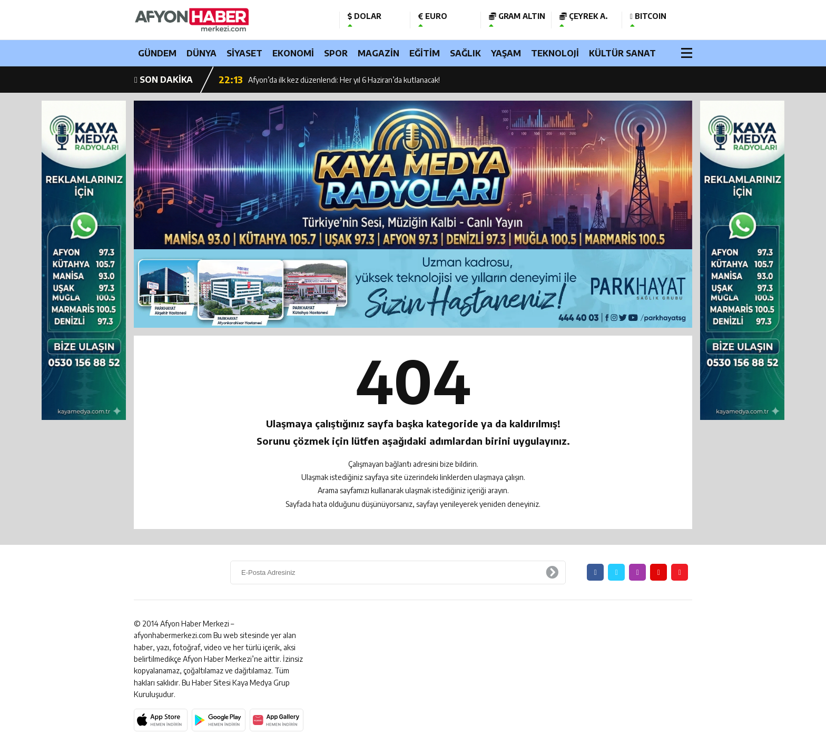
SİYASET (244, 53)
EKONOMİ (293, 53)
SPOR (336, 53)
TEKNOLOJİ (555, 53)
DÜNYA (201, 53)
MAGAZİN (378, 53)
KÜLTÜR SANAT (622, 53)
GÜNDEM (157, 53)
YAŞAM (506, 53)
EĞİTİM (424, 53)
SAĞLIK (465, 53)
